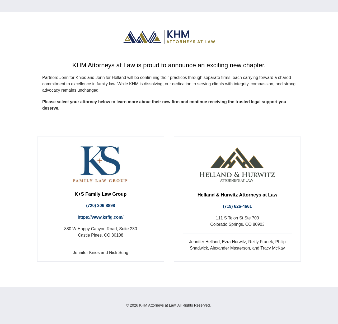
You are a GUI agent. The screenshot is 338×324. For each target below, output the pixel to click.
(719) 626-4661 (237, 206)
